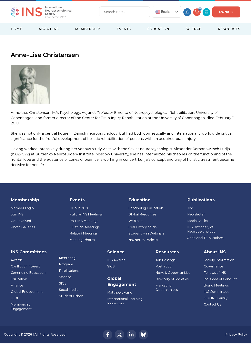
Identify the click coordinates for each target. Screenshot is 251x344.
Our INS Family (215, 298)
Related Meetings (83, 233)
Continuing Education (145, 208)
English (163, 11)
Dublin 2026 (79, 208)
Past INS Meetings (84, 221)
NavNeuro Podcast (143, 240)
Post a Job (164, 266)
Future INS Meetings (86, 214)
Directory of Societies (172, 279)
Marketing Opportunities (167, 288)
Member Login (22, 208)
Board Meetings (216, 285)
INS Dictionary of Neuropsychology (201, 229)
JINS (190, 208)
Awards (16, 260)
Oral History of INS (142, 227)
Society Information (219, 260)
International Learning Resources (125, 301)
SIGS (111, 266)
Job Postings (165, 260)
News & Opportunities (173, 273)
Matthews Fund (119, 292)
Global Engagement (27, 292)
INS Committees (29, 251)
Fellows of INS (215, 273)
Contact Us (212, 304)
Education (19, 279)
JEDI (14, 298)
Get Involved (21, 221)
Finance (17, 285)
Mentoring (67, 258)
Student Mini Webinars (146, 233)
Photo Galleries (23, 227)
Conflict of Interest (25, 266)
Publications (68, 271)
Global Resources (142, 214)
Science (65, 277)
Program (66, 264)
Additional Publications (205, 238)
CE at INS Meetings (84, 227)
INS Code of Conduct (220, 279)
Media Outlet (197, 221)
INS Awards (116, 260)
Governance (213, 266)
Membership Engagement (21, 307)
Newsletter (196, 214)
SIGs (62, 283)
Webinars (135, 221)
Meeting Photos (82, 240)
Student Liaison (71, 296)
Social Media (68, 290)
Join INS (17, 214)
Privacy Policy (236, 335)
